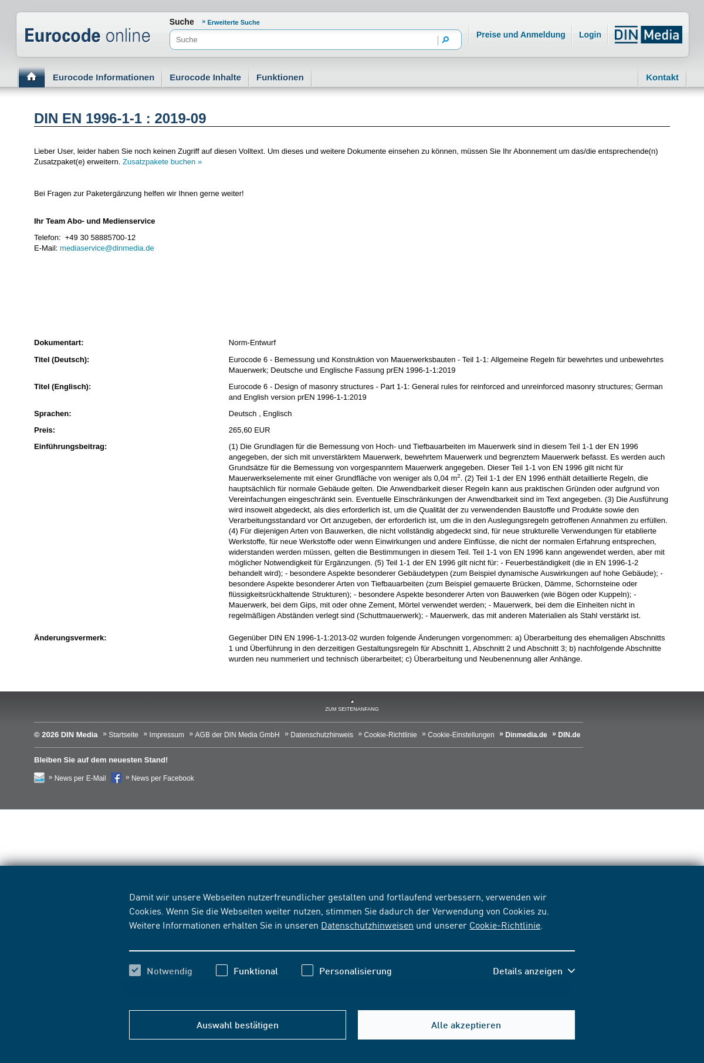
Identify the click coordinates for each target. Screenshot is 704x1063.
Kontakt (662, 77)
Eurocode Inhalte (205, 77)
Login (590, 34)
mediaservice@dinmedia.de (107, 248)
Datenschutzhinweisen (367, 924)
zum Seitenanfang (352, 709)
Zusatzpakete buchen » (162, 161)
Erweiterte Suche (234, 22)
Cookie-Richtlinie (504, 924)
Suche (182, 21)
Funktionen (280, 77)
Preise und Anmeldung (521, 34)
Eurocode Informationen (103, 77)
